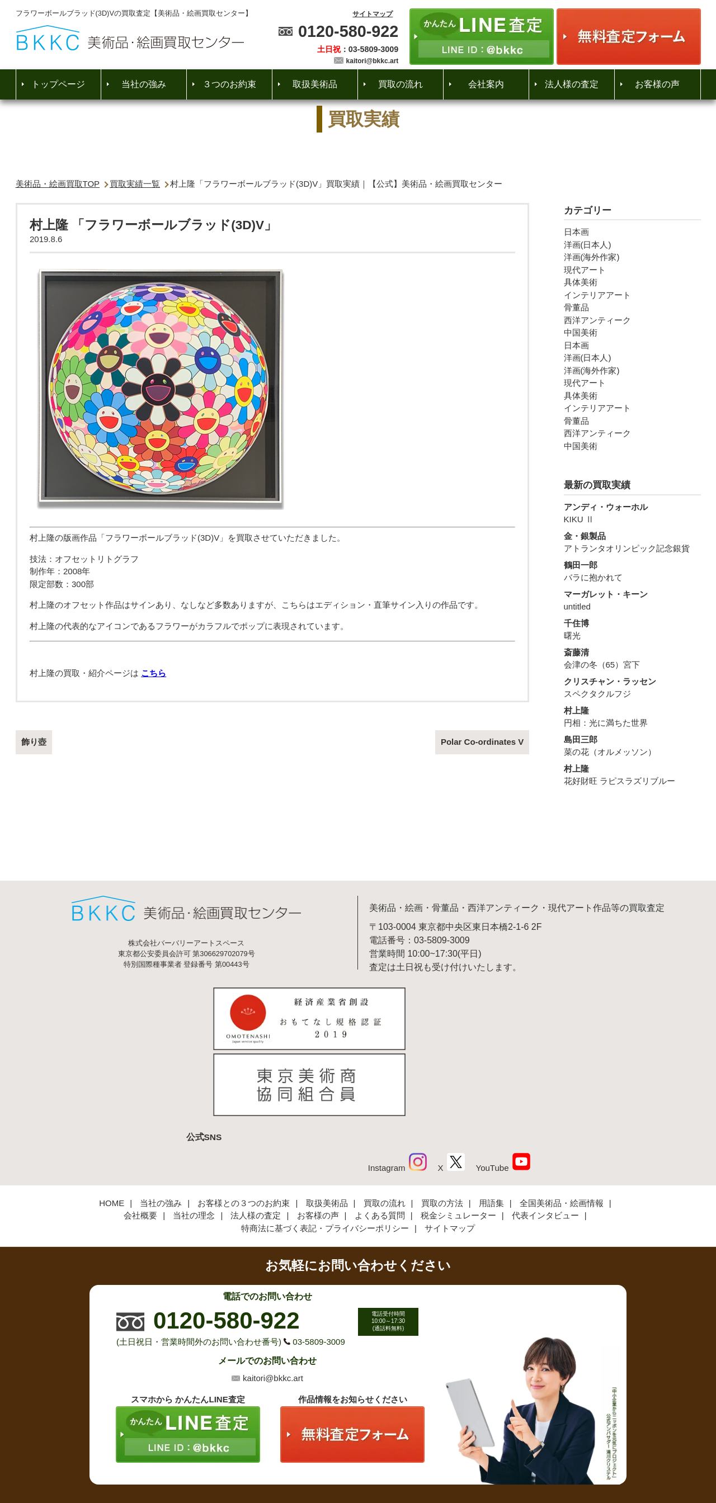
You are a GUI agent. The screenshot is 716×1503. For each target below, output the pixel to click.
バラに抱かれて (632, 571)
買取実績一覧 (135, 183)
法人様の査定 (572, 84)
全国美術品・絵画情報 (562, 1128)
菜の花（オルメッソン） (632, 745)
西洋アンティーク (597, 320)
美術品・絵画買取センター (339, 1460)
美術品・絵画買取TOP (58, 183)
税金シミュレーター (458, 1141)
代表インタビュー (545, 1141)
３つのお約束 (229, 84)
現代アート (585, 270)
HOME (111, 1128)
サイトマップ (372, 14)
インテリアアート (597, 295)
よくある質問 (380, 1141)
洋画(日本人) (587, 244)
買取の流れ (400, 84)
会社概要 (140, 1141)
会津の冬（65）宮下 (632, 658)
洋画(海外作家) (592, 257)
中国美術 (580, 332)
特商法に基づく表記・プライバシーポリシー (325, 1154)
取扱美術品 (315, 84)
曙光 (632, 629)
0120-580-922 (348, 31)
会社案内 (486, 84)
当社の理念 (194, 1141)
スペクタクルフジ (632, 687)
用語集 (491, 1128)
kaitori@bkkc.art (372, 61)
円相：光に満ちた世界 (632, 716)
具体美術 (580, 282)
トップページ (58, 84)
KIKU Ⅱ (632, 512)
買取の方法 (442, 1128)
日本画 (576, 232)
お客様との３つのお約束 (243, 1128)
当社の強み (143, 84)
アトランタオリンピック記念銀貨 (632, 542)
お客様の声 (657, 84)
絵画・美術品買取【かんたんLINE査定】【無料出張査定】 (130, 37)
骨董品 (576, 307)
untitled (632, 600)
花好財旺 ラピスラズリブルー (632, 774)
